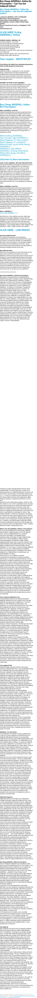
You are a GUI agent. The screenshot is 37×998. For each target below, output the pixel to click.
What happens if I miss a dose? (14, 140)
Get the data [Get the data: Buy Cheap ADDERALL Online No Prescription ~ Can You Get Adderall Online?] (3, 997)
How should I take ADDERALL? (14, 138)
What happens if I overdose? (13, 142)
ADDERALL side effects (10, 148)
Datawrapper (17, 997)
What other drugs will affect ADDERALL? (12, 154)
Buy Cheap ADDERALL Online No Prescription (24, 996)
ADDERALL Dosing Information (14, 151)
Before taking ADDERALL (11, 135)
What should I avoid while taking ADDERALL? (15, 145)
